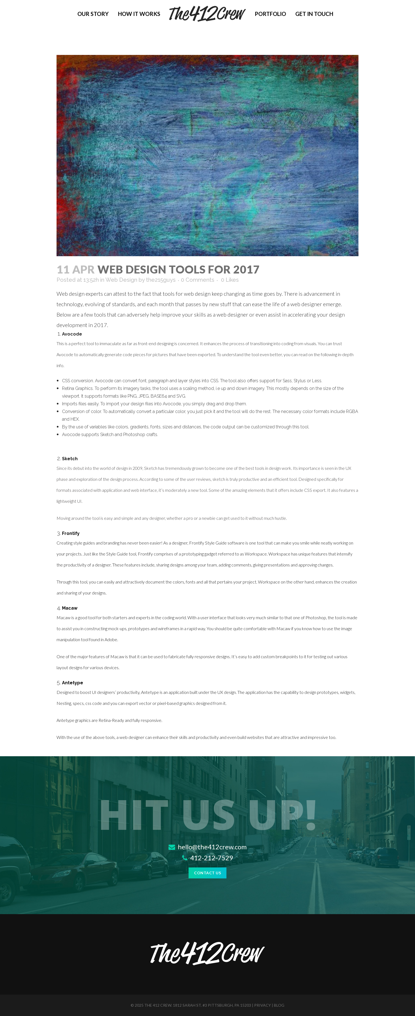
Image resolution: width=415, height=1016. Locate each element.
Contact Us (207, 872)
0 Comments (197, 280)
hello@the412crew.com (208, 847)
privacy (262, 1005)
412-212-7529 (207, 858)
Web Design (121, 280)
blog (279, 1005)
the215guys (161, 280)
